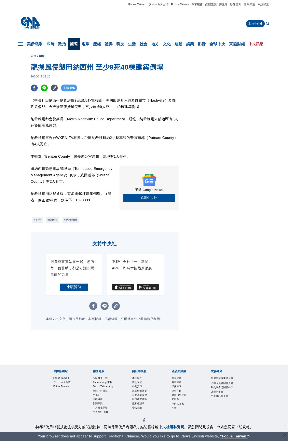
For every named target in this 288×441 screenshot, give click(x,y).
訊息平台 (177, 391)
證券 (109, 44)
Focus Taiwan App (103, 386)
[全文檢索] (268, 24)
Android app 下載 (103, 382)
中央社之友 (178, 404)
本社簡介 (137, 378)
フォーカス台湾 (159, 4)
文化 (167, 44)
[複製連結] (54, 88)
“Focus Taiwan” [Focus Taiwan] (234, 436)
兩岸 (85, 44)
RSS (174, 408)
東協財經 (237, 44)
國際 (74, 44)
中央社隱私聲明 (171, 427)
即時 (51, 44)
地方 (155, 44)
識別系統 (137, 382)
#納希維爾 (70, 219)
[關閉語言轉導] (284, 436)
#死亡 (37, 219)
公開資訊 (137, 386)
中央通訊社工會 (219, 396)
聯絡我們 (137, 408)
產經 (97, 44)
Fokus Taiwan (180, 4)
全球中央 (217, 44)
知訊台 (175, 399)
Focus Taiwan (137, 4)
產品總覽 (177, 378)
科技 (120, 44)
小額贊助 (74, 287)
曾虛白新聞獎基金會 (222, 378)
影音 (202, 44)
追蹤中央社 (149, 197)
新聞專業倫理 (139, 395)
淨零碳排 (197, 4)
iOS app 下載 (100, 378)
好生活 (223, 4)
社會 (144, 44)
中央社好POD (100, 412)
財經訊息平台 (179, 395)
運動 (178, 44)
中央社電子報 (100, 408)
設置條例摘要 (139, 391)
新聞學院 (98, 404)
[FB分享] (34, 88)
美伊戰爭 (35, 44)
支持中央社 (255, 23)
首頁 (33, 56)
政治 (62, 44)
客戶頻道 (249, 4)
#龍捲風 (53, 219)
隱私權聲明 (138, 404)
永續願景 (263, 4)
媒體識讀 (211, 4)
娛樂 (190, 44)
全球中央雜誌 (100, 391)
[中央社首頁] (30, 23)
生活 (132, 44)
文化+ (96, 395)
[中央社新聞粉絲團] (144, 421)
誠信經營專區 (139, 399)
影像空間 (235, 4)
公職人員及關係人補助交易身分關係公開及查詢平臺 (222, 388)
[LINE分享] (44, 88)
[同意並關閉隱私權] (284, 426)
